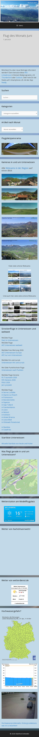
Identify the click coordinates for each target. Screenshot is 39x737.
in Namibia (6, 427)
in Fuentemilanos (8, 407)
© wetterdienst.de (19, 603)
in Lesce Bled (7, 420)
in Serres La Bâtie (8, 392)
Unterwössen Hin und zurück (13, 362)
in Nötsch (5, 412)
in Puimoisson (7, 397)
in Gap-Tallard (7, 405)
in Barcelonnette (8, 400)
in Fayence (6, 402)
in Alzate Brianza (8, 417)
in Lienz (5, 410)
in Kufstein (6, 415)
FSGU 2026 (6, 382)
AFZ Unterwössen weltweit (12, 345)
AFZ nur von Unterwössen (12, 355)
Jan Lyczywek (7, 385)
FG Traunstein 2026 (9, 377)
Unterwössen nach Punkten (12, 370)
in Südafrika (6, 430)
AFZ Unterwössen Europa (12, 353)
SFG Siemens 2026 (9, 380)
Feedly (4, 82)
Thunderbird (7, 77)
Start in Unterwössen (10, 340)
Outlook (19, 77)
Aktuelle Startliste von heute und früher (17, 443)
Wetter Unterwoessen (19, 586)
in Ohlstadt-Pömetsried (11, 422)
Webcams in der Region (17, 168)
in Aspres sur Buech (9, 395)
